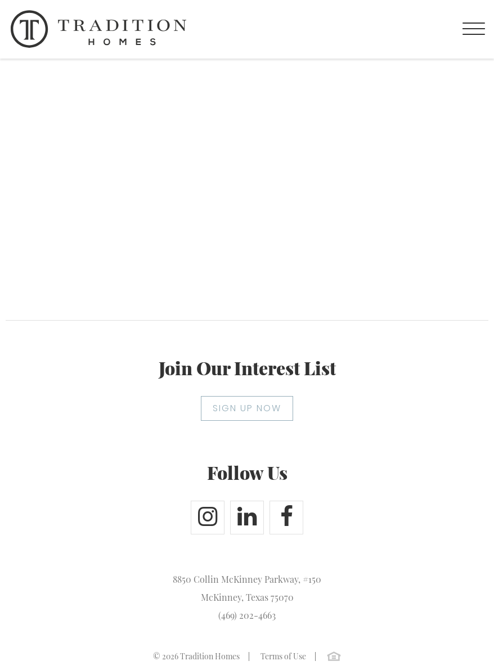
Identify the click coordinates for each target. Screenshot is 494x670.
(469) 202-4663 (247, 615)
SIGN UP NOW (247, 408)
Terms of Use (283, 656)
